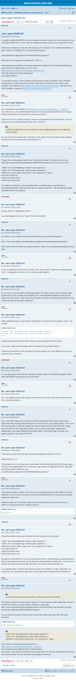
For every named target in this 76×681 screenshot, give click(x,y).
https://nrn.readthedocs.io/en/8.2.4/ (37, 88)
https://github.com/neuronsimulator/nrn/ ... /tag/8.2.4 (47, 109)
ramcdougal (5, 196)
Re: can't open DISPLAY (13, 103)
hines (3, 95)
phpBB (31, 676)
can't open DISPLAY (13, 17)
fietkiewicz (4, 25)
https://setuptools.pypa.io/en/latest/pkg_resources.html (23, 70)
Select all (11, 328)
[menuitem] (14, 8)
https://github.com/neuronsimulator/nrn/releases (40, 86)
